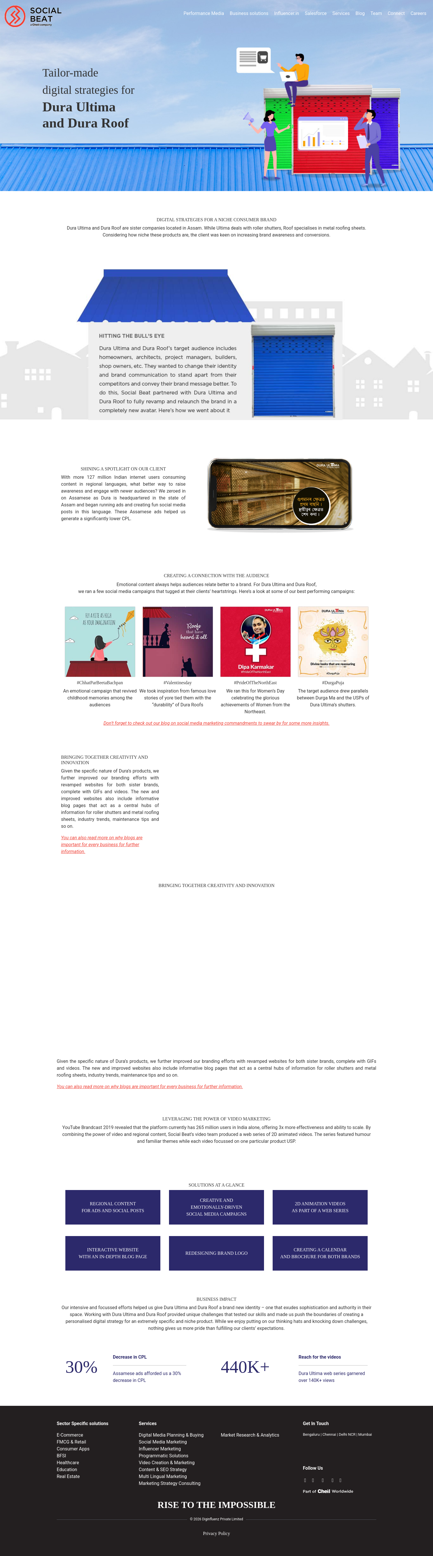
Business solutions (249, 13)
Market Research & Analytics (250, 1435)
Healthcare (68, 1462)
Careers (418, 13)
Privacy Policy (216, 1533)
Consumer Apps (73, 1449)
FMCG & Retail (71, 1442)
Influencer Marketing (160, 1449)
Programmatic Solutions (163, 1455)
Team (376, 13)
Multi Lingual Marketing (163, 1476)
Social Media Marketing (163, 1442)
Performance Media (203, 13)
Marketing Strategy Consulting (170, 1483)
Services (341, 13)
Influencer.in (286, 13)
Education (67, 1469)
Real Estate (68, 1476)
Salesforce (316, 13)
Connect (396, 13)
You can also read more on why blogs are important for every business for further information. (102, 844)
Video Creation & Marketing (167, 1462)
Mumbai (365, 1434)
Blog (360, 13)
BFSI (61, 1455)
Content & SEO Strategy (163, 1469)
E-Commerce (70, 1435)
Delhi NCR (347, 1434)
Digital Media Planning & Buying (171, 1435)
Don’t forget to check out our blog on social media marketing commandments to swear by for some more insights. (216, 723)
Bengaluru (311, 1434)
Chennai (329, 1434)
